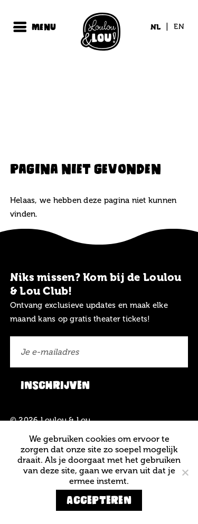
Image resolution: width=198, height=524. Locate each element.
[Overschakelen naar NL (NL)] (155, 27)
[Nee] (185, 472)
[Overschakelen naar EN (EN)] (176, 27)
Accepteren (99, 500)
